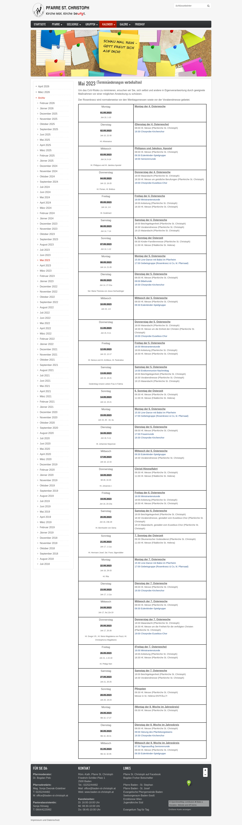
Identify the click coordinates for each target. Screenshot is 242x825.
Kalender (107, 24)
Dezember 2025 (48, 113)
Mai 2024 (45, 197)
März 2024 (46, 208)
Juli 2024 (45, 187)
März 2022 (46, 333)
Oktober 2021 (47, 359)
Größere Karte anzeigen (180, 809)
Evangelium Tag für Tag (136, 809)
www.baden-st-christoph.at (99, 792)
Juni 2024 (45, 192)
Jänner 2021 (47, 407)
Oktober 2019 (47, 485)
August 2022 (47, 307)
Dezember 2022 (48, 286)
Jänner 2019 (47, 532)
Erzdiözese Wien (132, 799)
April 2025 (45, 145)
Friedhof (140, 24)
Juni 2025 (45, 134)
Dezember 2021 (48, 349)
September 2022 (49, 302)
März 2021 (46, 396)
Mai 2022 (45, 323)
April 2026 (43, 86)
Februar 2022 (47, 339)
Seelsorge (72, 24)
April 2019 (45, 517)
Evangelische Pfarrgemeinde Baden (143, 792)
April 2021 (45, 391)
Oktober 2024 (47, 176)
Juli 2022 (45, 312)
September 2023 (49, 239)
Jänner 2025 (47, 160)
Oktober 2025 (47, 124)
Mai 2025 (45, 140)
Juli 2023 (45, 250)
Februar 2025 (47, 155)
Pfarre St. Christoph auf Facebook (142, 774)
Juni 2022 (45, 318)
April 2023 (45, 265)
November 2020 (48, 417)
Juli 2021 (45, 375)
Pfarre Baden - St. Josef (136, 788)
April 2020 (45, 454)
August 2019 (47, 496)
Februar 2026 (47, 103)
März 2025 (46, 150)
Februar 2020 (47, 469)
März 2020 (46, 459)
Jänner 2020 (47, 475)
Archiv (41, 98)
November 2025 (48, 119)
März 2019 (46, 522)
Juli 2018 (45, 564)
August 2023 (47, 244)
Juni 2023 (45, 255)
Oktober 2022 (47, 297)
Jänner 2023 (47, 281)
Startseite (40, 24)
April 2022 (45, 328)
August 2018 (47, 559)
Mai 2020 (45, 449)
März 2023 (46, 270)
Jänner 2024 (47, 218)
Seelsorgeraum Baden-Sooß (139, 795)
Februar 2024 (47, 213)
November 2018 (48, 543)
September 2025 (49, 129)
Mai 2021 (45, 386)
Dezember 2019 (48, 464)
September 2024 (49, 181)
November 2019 (48, 480)
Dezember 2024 (48, 166)
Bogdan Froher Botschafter (138, 778)
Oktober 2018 (47, 548)
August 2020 (47, 433)
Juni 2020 (45, 443)
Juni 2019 (45, 506)
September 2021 (49, 365)
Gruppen (90, 24)
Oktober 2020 (47, 422)
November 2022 (48, 291)
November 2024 (48, 171)
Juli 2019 (45, 501)
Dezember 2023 (48, 223)
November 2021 (48, 354)
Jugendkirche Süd (133, 802)
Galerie (124, 24)
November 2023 (48, 228)
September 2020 (49, 428)
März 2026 (44, 92)
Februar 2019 (47, 527)
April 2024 (45, 202)
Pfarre (56, 24)
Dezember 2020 (48, 412)
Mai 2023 (45, 260)
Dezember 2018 (48, 538)
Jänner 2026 (47, 108)
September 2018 (49, 553)
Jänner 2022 (47, 344)
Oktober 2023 (47, 234)
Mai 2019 (45, 511)
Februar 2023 (47, 276)
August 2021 (47, 370)
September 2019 (49, 490)
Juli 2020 (45, 438)
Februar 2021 (47, 401)
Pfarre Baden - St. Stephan (138, 785)
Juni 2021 (45, 380)
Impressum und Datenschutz (45, 820)
